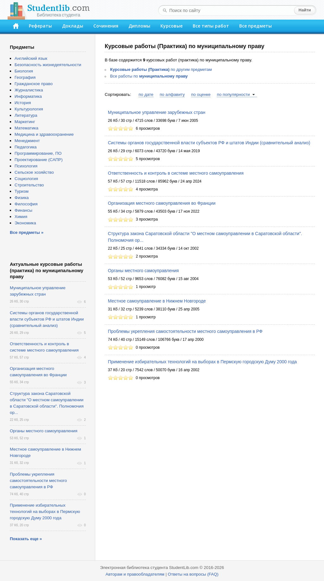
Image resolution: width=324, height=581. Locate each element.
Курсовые (171, 26)
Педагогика (26, 147)
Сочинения (105, 26)
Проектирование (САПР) (39, 159)
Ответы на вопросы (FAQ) (193, 574)
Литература (26, 115)
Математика (26, 128)
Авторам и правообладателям (135, 574)
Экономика (25, 223)
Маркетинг (25, 121)
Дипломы (139, 26)
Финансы (23, 210)
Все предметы (255, 26)
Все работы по (149, 76)
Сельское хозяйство (34, 172)
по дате (146, 94)
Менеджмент (27, 140)
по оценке (200, 94)
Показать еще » (26, 538)
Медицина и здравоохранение (44, 134)
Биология (24, 71)
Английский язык (31, 58)
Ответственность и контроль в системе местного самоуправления (176, 173)
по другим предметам (161, 69)
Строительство (29, 185)
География (25, 77)
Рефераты (40, 26)
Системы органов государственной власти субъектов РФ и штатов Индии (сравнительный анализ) (209, 142)
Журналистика (29, 90)
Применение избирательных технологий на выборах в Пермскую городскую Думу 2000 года (202, 361)
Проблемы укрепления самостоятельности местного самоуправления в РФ (185, 331)
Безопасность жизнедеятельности (48, 64)
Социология (26, 178)
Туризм (21, 191)
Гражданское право (34, 83)
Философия (26, 204)
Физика (22, 197)
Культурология (29, 109)
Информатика (28, 96)
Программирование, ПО (38, 153)
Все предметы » (26, 232)
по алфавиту (172, 94)
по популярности (233, 94)
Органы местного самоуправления (143, 270)
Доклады (72, 26)
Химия (21, 216)
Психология (26, 166)
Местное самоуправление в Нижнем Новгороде (157, 300)
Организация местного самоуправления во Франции (161, 203)
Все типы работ (211, 26)
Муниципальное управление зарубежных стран (156, 112)
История (23, 102)
